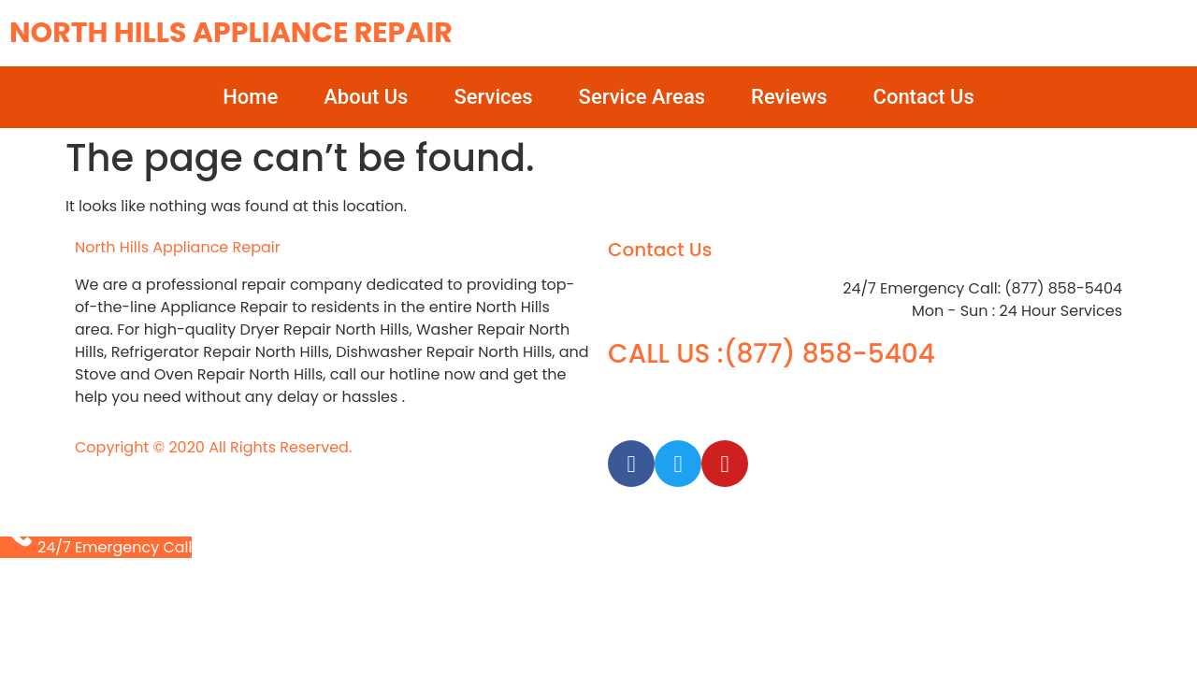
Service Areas (642, 96)
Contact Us (923, 96)
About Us (366, 96)
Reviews (789, 96)
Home (250, 96)
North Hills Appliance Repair (231, 32)
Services (493, 96)
